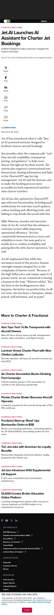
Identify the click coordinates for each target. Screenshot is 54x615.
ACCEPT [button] (27, 610)
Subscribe (7, 526)
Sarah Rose (10, 90)
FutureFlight (8, 509)
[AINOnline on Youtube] (6, 484)
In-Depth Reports (9, 550)
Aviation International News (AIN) (18, 499)
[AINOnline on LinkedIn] (16, 484)
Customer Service (10, 530)
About (5, 577)
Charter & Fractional (11, 27)
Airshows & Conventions (12, 560)
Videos (6, 554)
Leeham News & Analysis (14, 516)
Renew (6, 533)
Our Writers (7, 581)
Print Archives (8, 544)
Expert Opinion (9, 547)
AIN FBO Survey (11, 496)
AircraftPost (9, 503)
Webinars (7, 557)
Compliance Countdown (12, 567)
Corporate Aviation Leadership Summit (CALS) (23, 513)
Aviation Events (9, 563)
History (6, 584)
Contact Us (7, 587)
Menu (45, 21)
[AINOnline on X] (11, 484)
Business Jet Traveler (13, 506)
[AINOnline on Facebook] (2, 484)
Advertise (8, 591)
